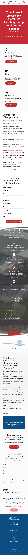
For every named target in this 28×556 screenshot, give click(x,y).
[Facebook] (10, 551)
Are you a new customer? (8, 479)
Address (5, 476)
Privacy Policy (11, 506)
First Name (5, 464)
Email (4, 473)
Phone (4, 470)
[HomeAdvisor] (20, 551)
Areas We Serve (14, 543)
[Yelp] (17, 551)
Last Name (5, 467)
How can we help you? (7, 482)
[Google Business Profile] (7, 551)
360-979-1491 (14, 524)
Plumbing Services (14, 541)
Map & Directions (14, 533)
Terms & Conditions (18, 506)
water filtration (16, 159)
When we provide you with (8, 150)
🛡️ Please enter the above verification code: (11, 492)
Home (14, 539)
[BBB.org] (12, 551)
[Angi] (15, 551)
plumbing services (18, 150)
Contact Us (14, 545)
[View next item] (15, 329)
